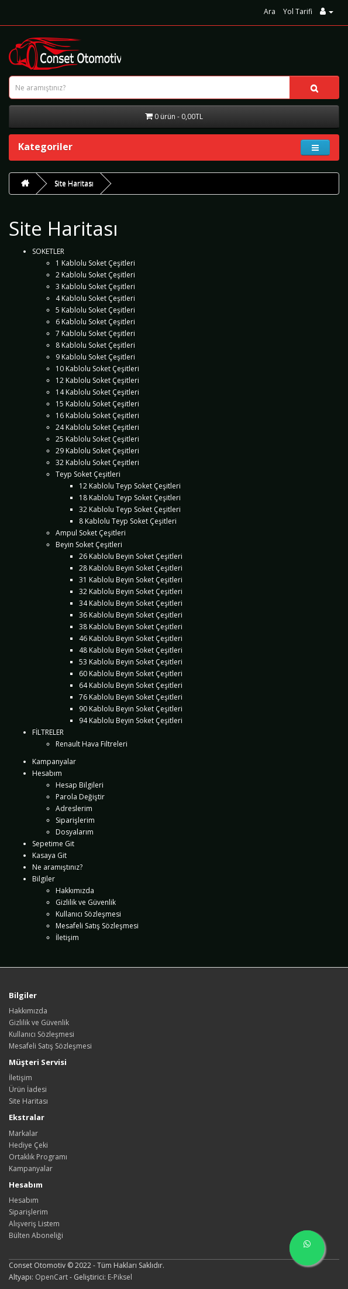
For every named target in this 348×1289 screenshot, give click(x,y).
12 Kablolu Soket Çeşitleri (97, 380)
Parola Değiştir (80, 797)
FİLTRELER (48, 732)
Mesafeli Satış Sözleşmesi (97, 926)
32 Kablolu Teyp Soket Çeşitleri (130, 509)
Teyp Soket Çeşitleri (88, 474)
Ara (269, 11)
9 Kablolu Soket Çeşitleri (95, 357)
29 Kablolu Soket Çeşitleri (97, 451)
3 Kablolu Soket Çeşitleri (95, 286)
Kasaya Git (49, 855)
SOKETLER (48, 251)
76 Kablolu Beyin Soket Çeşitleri (130, 697)
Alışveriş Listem (34, 1224)
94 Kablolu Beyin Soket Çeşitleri (130, 720)
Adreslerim (74, 808)
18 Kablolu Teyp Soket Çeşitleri (130, 498)
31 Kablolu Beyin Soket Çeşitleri (130, 580)
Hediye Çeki (28, 1145)
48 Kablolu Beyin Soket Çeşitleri (130, 650)
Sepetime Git (53, 844)
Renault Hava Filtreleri (92, 744)
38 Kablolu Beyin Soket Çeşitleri (130, 627)
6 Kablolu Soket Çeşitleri (95, 322)
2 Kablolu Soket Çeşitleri (95, 275)
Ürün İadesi (28, 1089)
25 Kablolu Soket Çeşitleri (97, 439)
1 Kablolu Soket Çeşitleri (95, 263)
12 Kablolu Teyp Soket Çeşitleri (130, 486)
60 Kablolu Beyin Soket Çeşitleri (130, 674)
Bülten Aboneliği (36, 1235)
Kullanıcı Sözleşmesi (88, 914)
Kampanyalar (54, 761)
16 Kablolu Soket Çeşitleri (97, 415)
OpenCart (51, 1277)
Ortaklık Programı (38, 1157)
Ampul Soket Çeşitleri (91, 533)
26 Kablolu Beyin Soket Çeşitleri (130, 556)
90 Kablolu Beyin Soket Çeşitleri (130, 709)
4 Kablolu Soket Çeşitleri (95, 298)
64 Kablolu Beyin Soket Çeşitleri (130, 685)
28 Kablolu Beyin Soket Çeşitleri (130, 568)
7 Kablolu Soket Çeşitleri (95, 333)
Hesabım (47, 773)
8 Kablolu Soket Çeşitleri (95, 345)
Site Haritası (74, 183)
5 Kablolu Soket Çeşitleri (95, 310)
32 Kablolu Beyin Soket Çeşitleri (130, 591)
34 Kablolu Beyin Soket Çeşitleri (130, 603)
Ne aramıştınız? (57, 867)
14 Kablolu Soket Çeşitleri (97, 392)
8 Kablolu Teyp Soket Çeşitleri (128, 521)
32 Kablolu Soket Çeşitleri (97, 462)
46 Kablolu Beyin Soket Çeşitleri (130, 638)
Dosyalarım (75, 832)
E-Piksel (120, 1277)
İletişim (67, 937)
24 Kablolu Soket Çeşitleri (97, 427)
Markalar (23, 1133)
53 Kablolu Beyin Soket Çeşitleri (130, 662)
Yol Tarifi (297, 11)
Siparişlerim (75, 820)
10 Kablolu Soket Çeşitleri (97, 369)
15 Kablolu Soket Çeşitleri (97, 404)
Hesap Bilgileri (80, 785)
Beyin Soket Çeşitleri (89, 544)
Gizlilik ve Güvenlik (86, 902)
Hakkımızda (75, 890)
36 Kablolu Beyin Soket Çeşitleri (130, 615)
